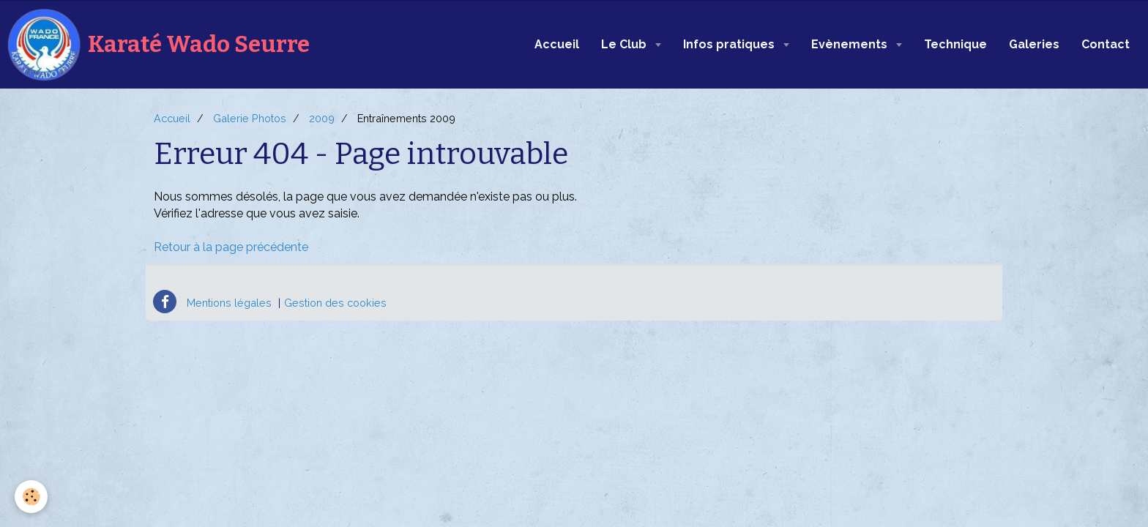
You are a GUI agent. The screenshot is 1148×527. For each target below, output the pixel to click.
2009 (322, 118)
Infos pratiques (730, 44)
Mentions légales (229, 302)
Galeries (1034, 44)
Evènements (850, 44)
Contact (1105, 44)
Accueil (556, 44)
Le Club (625, 44)
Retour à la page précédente (231, 247)
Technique (955, 44)
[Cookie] (31, 496)
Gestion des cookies (335, 302)
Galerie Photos (249, 118)
